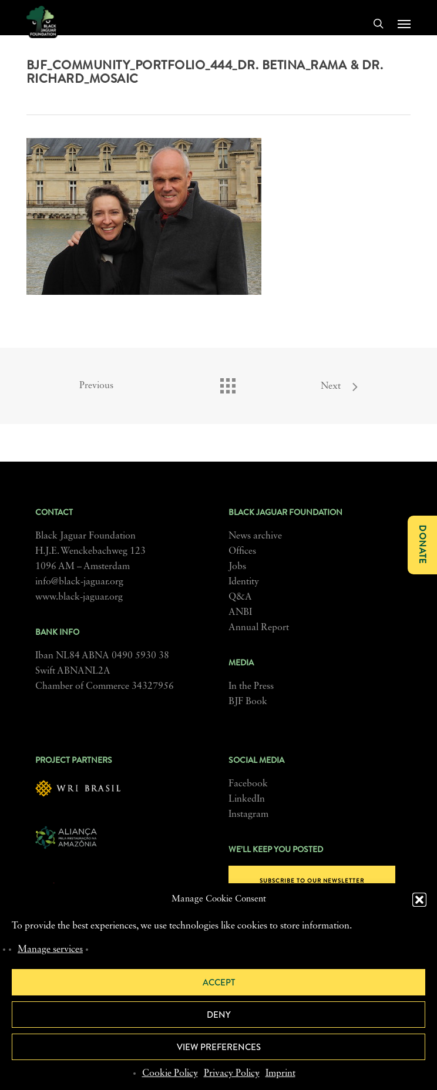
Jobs (237, 566)
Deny (219, 1014)
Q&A (240, 597)
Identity (243, 582)
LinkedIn (246, 799)
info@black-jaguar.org (79, 582)
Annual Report (258, 628)
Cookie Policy (170, 1073)
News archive (255, 536)
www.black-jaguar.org (79, 597)
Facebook (248, 784)
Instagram (248, 814)
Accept (219, 982)
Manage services (50, 949)
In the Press (251, 686)
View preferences (219, 1047)
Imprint (280, 1073)
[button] (419, 900)
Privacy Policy (232, 1073)
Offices (242, 551)
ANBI (240, 612)
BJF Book (247, 702)
